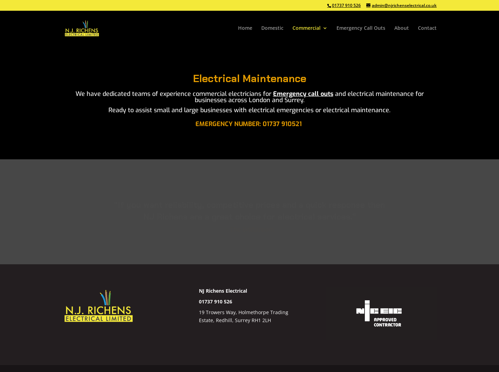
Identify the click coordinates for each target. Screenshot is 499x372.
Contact (427, 28)
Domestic (272, 28)
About (401, 28)
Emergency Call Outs (360, 28)
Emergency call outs (303, 94)
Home (245, 28)
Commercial (306, 28)
